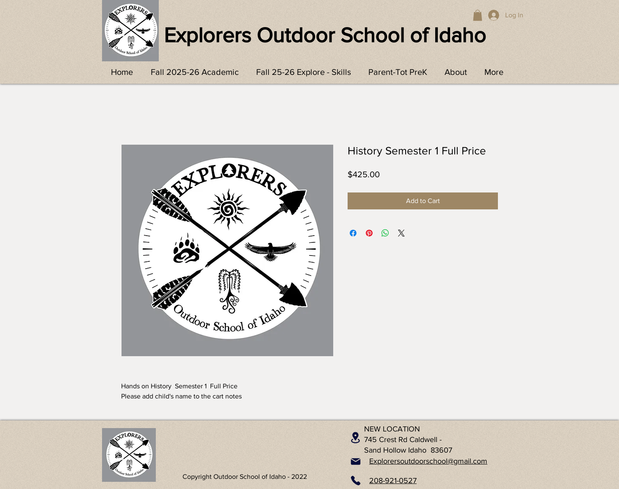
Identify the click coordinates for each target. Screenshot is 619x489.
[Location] (355, 437)
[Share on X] (401, 233)
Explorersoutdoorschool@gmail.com (428, 461)
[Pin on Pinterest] (369, 233)
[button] (477, 15)
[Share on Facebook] (353, 233)
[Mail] (355, 461)
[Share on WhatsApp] (385, 233)
